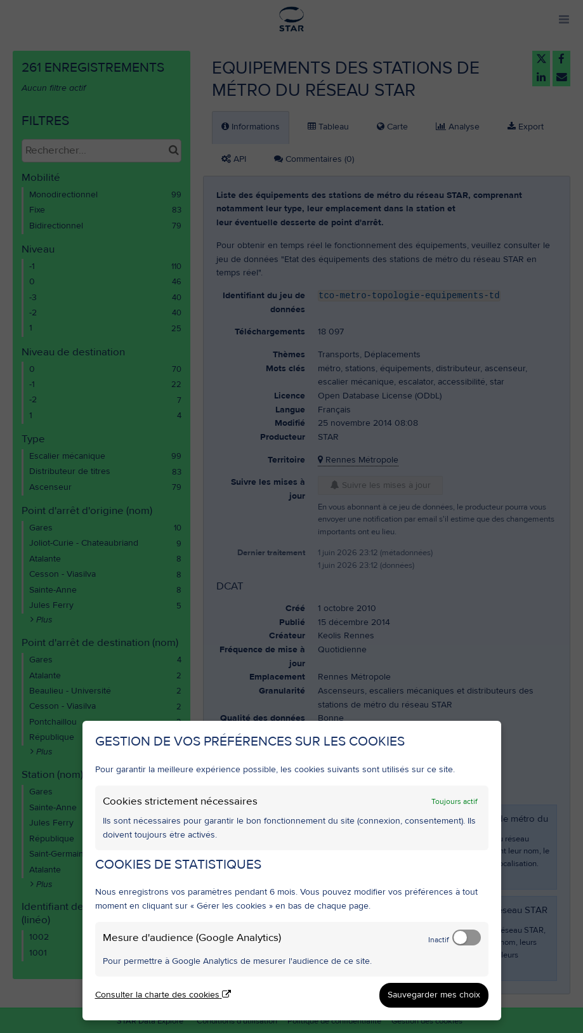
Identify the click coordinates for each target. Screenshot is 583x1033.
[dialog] (291, 870)
